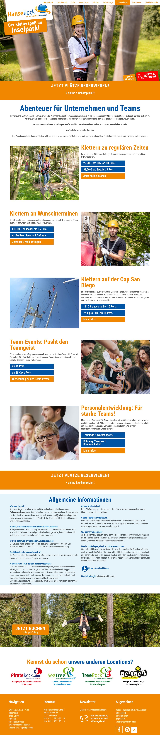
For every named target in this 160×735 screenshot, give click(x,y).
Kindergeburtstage (16, 722)
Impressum (120, 719)
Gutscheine (136, 2)
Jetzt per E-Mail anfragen (26, 242)
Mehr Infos (89, 319)
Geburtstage (108, 2)
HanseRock (48, 2)
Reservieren (84, 2)
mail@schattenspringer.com (64, 515)
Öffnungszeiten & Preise (19, 710)
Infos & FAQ (14, 716)
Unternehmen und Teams (19, 724)
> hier (91, 130)
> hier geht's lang (30, 632)
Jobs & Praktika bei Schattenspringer (131, 710)
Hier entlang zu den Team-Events (30, 379)
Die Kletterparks (151, 2)
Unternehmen (122, 2)
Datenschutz (121, 713)
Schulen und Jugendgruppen (21, 727)
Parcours (12, 719)
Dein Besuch (62, 2)
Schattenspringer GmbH (126, 722)
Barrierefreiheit (122, 716)
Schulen (95, 2)
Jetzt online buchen (94, 176)
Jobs (73, 2)
